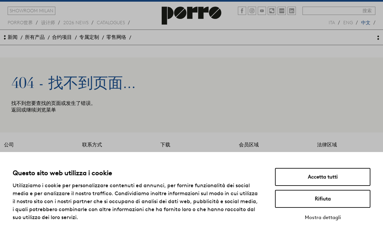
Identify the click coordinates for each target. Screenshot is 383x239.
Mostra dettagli (323, 217)
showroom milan (31, 10)
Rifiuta (323, 199)
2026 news (75, 22)
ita (332, 22)
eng (348, 22)
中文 (365, 22)
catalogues (111, 22)
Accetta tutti (323, 177)
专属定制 (89, 37)
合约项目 (62, 37)
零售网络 (116, 37)
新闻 (13, 37)
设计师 (48, 22)
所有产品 (35, 37)
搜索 (367, 10)
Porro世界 (20, 22)
